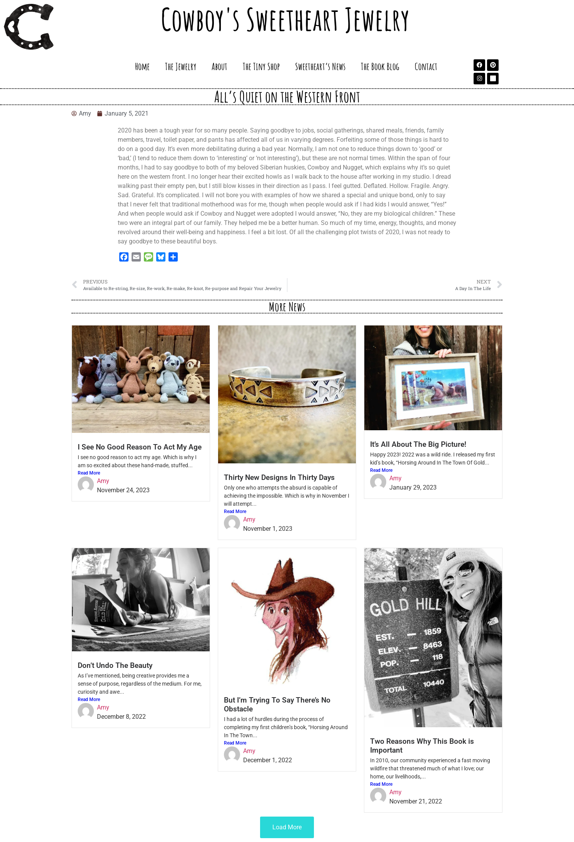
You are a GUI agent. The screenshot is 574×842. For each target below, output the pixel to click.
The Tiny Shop (261, 66)
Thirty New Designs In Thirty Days (279, 477)
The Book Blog (380, 66)
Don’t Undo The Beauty (115, 665)
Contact (426, 66)
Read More (89, 473)
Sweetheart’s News (320, 66)
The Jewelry (180, 66)
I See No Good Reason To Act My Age (140, 447)
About (219, 66)
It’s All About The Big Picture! (418, 444)
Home (142, 66)
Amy (103, 481)
